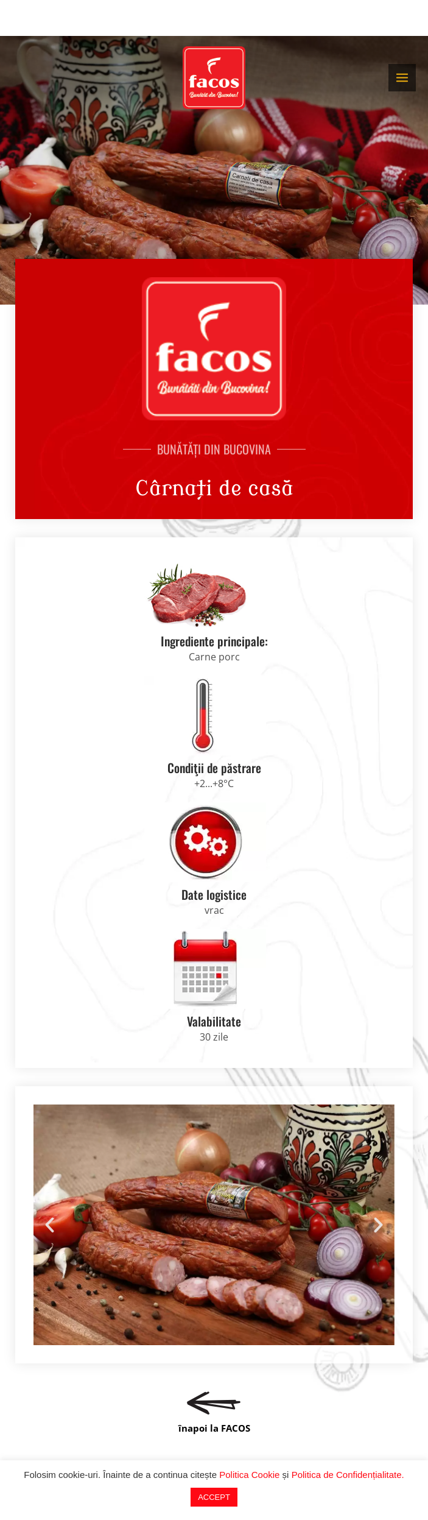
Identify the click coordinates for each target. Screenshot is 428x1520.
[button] (50, 1225)
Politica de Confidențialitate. (348, 1474)
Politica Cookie (249, 1474)
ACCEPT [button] (214, 1497)
